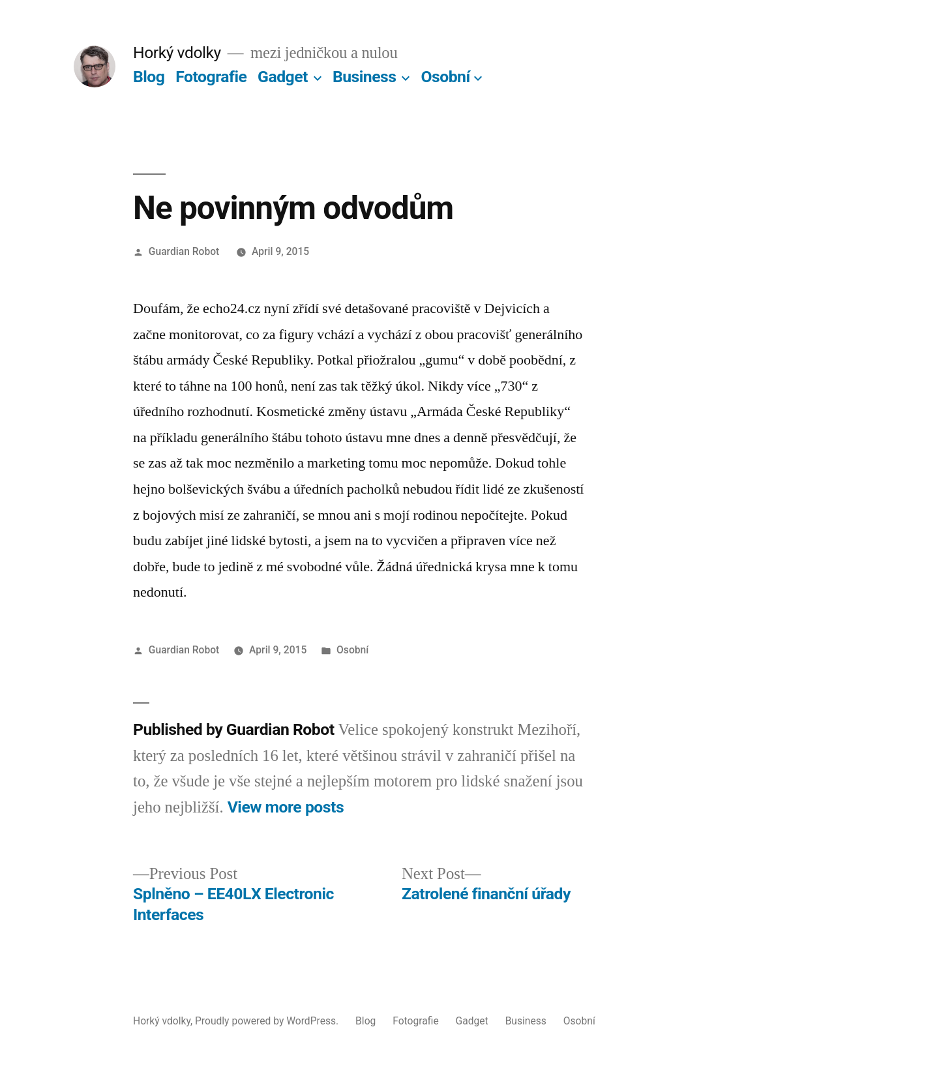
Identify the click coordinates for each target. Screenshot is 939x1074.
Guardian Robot (184, 251)
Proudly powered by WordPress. (268, 1021)
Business (364, 76)
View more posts (286, 807)
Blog (148, 76)
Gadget (283, 76)
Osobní (445, 76)
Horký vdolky (177, 52)
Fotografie (210, 76)
